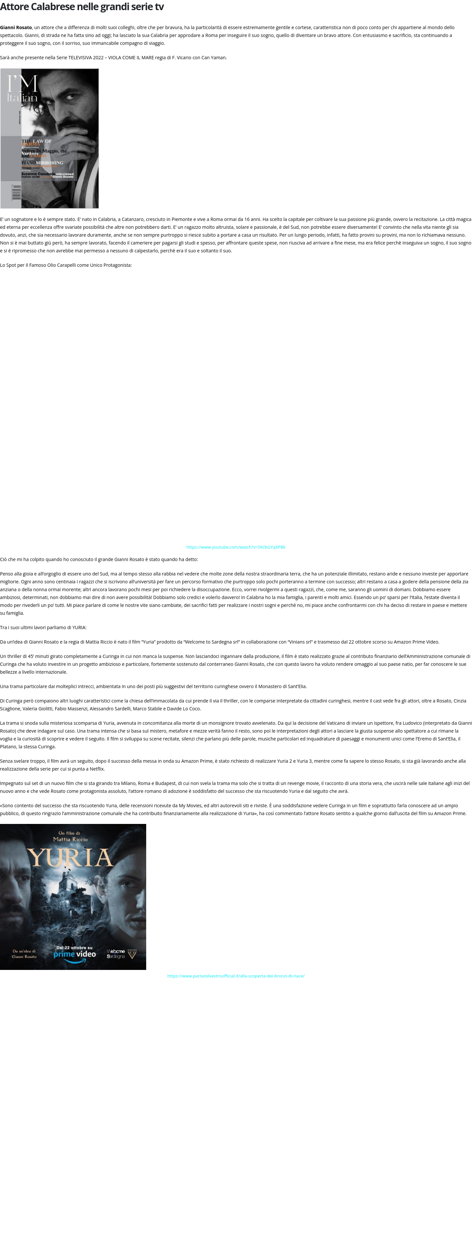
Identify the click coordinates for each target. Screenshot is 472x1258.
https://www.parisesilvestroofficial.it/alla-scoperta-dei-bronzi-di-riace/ (236, 976)
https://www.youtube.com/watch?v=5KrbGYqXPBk (236, 547)
